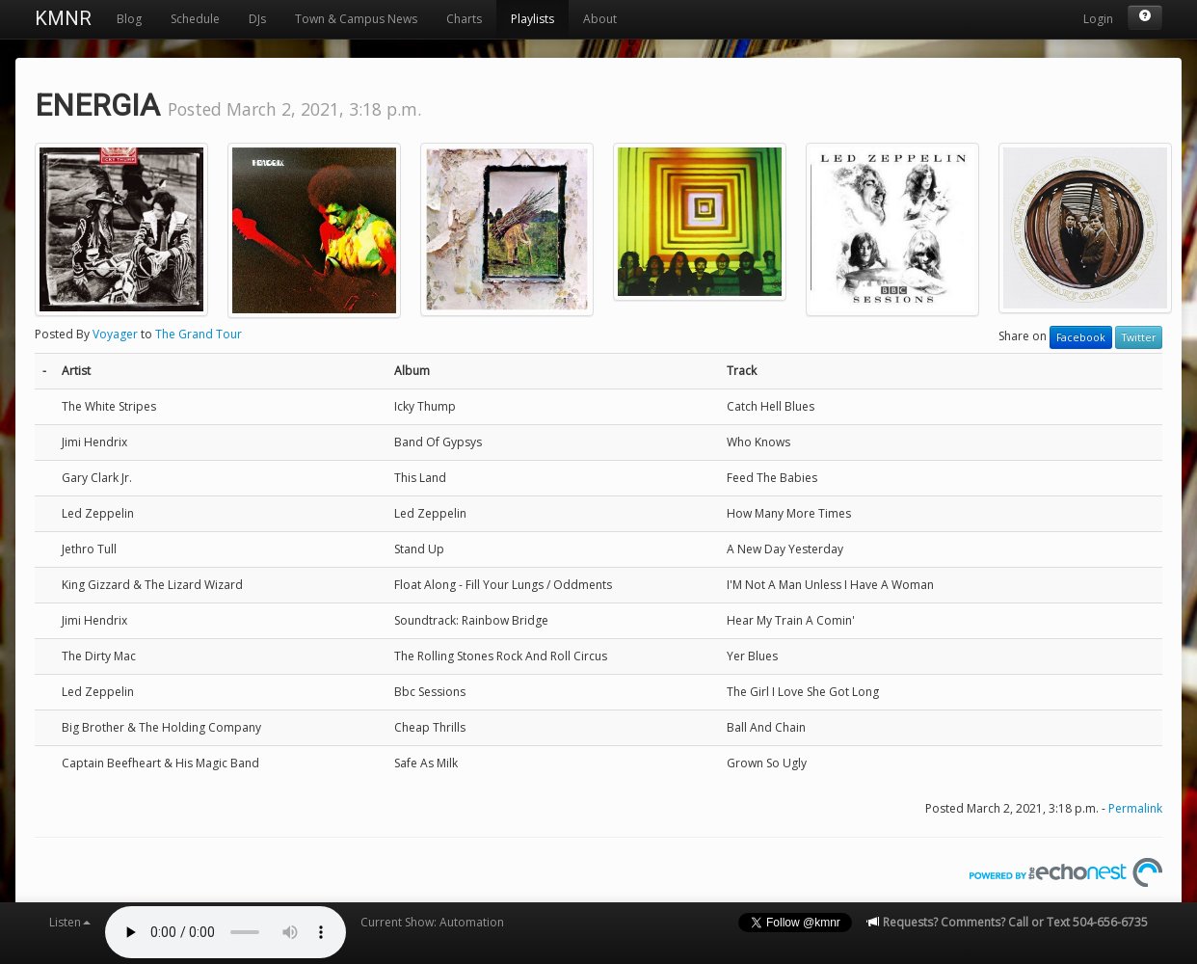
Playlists (532, 19)
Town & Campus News (356, 19)
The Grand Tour (198, 334)
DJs (257, 19)
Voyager (115, 334)
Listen (70, 922)
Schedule (195, 19)
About (600, 19)
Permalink (1135, 808)
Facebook (1080, 337)
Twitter (1139, 337)
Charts (464, 19)
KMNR (63, 18)
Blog (129, 19)
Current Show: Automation (432, 922)
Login (1098, 19)
